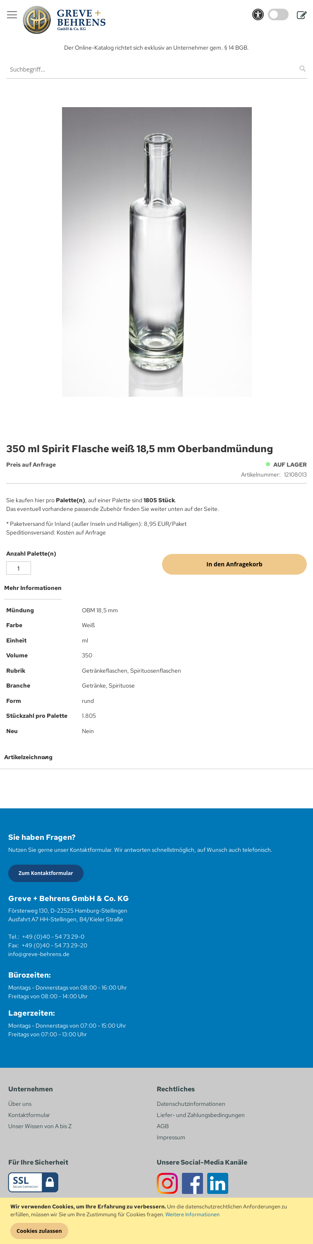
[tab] (156, 591)
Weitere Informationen (192, 1214)
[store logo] (64, 20)
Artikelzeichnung (28, 757)
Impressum (171, 1137)
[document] (157, 1221)
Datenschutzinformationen (191, 1103)
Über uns (19, 1103)
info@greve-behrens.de (38, 954)
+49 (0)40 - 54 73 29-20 (54, 945)
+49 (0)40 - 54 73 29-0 (53, 936)
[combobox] (156, 69)
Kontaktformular (29, 1115)
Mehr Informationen (33, 588)
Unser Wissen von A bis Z (40, 1126)
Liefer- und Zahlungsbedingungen (201, 1115)
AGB (163, 1126)
